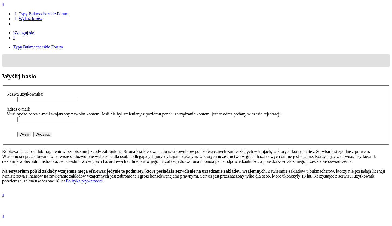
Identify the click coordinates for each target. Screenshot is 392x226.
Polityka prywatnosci (84, 181)
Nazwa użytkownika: (25, 94)
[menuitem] (40, 13)
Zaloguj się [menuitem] (23, 32)
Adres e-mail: (18, 109)
